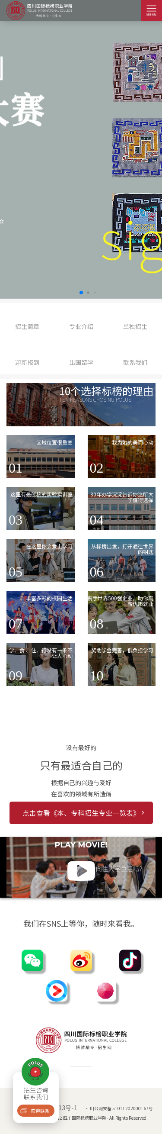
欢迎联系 (40, 1110)
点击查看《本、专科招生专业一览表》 (83, 813)
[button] (81, 292)
